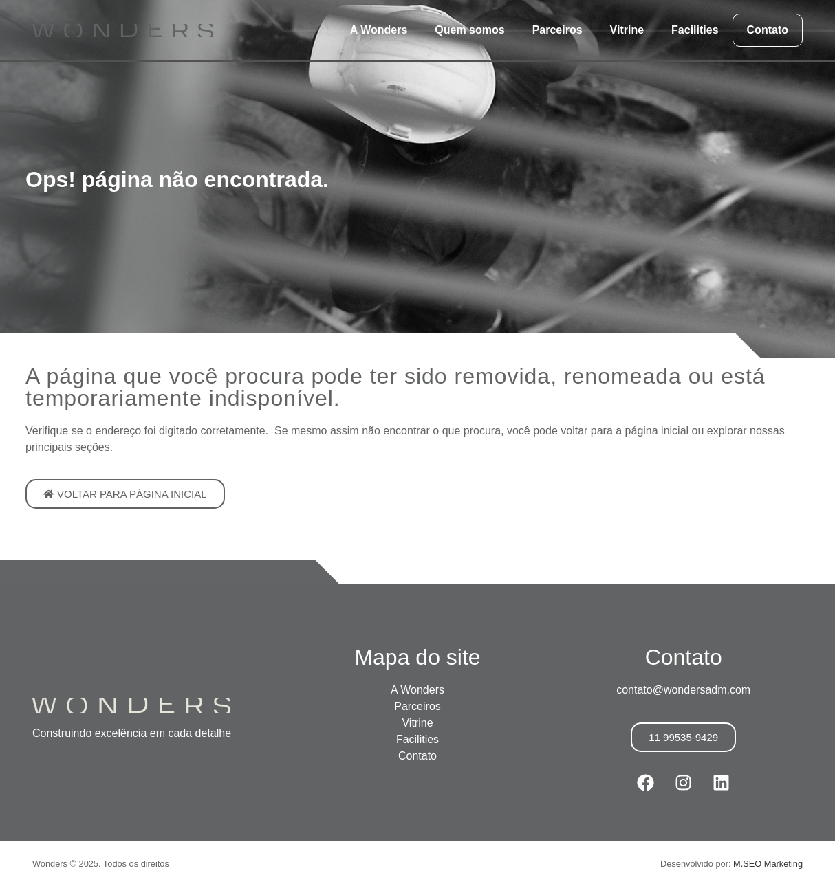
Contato (767, 30)
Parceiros (557, 30)
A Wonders (379, 30)
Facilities (694, 30)
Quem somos (469, 30)
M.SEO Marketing (768, 864)
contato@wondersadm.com (683, 690)
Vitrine (627, 30)
